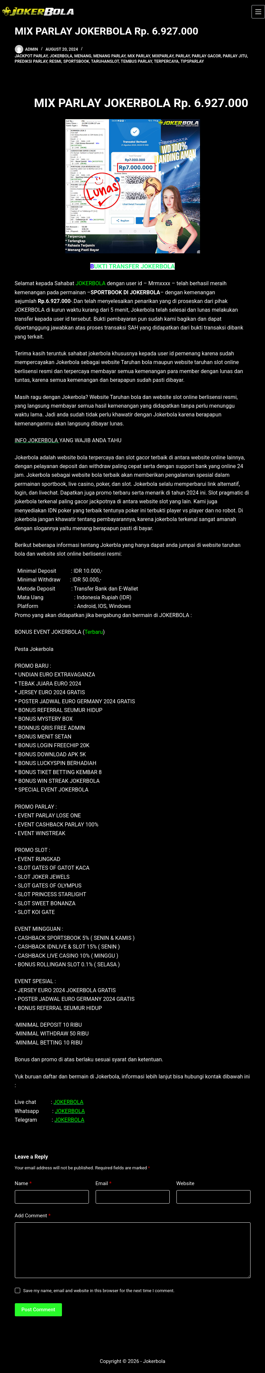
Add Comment (33, 1216)
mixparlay (162, 56)
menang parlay (109, 56)
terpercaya (166, 61)
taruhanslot (105, 61)
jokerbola (60, 56)
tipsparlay (192, 61)
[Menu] (258, 11)
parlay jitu (235, 56)
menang (83, 56)
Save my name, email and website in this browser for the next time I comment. (99, 1290)
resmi (55, 61)
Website (185, 1183)
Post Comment (38, 1310)
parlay (182, 56)
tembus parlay (136, 61)
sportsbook (76, 61)
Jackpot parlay (31, 56)
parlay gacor (206, 56)
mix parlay (139, 56)
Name (23, 1183)
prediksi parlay (31, 61)
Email (104, 1183)
